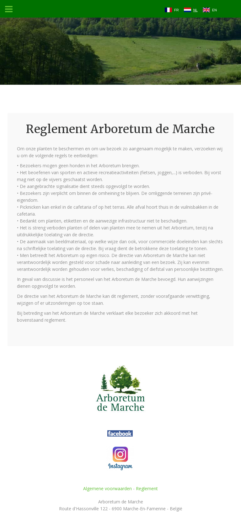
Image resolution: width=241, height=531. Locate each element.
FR (176, 10)
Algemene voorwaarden (107, 488)
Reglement (147, 488)
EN (214, 10)
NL (195, 10)
